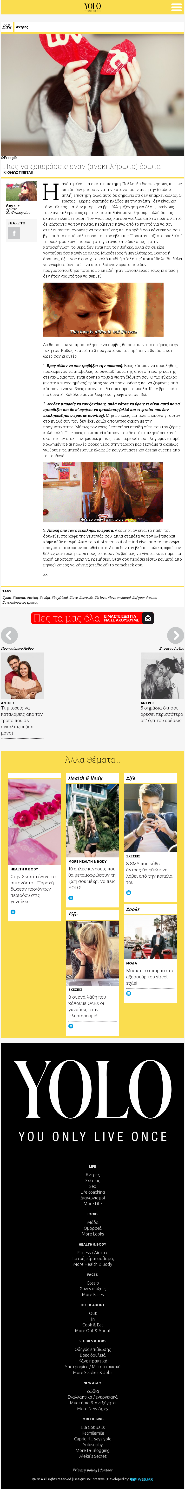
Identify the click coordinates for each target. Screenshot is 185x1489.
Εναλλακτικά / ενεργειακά (93, 1397)
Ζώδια (92, 1391)
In (93, 1319)
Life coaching (92, 1192)
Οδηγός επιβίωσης (93, 1349)
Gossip (93, 1283)
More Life (93, 1203)
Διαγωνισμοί (92, 1197)
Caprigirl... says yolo (93, 1438)
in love (101, 598)
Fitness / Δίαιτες (92, 1252)
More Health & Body (92, 1264)
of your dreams (145, 598)
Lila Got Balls (93, 1427)
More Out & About (93, 1330)
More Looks (93, 1234)
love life (87, 598)
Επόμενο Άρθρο (171, 648)
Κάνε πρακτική (93, 1360)
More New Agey (92, 1408)
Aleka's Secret (92, 1456)
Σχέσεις (92, 1180)
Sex (92, 1186)
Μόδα (93, 1222)
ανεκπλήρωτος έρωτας (21, 602)
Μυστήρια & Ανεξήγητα (93, 1402)
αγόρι (45, 598)
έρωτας (19, 598)
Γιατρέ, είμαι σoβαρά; (93, 1258)
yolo (7, 598)
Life (7, 27)
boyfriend (60, 598)
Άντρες (22, 27)
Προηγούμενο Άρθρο (17, 648)
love (74, 598)
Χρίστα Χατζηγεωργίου (18, 211)
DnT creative (95, 1479)
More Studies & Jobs (92, 1372)
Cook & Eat (92, 1324)
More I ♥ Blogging (93, 1450)
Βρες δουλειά (93, 1355)
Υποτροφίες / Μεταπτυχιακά (93, 1366)
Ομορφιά (93, 1228)
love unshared (120, 598)
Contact (105, 1470)
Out (93, 1313)
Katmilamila (93, 1433)
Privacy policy (85, 1470)
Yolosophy (93, 1444)
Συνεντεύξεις (93, 1288)
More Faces (93, 1294)
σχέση (33, 598)
